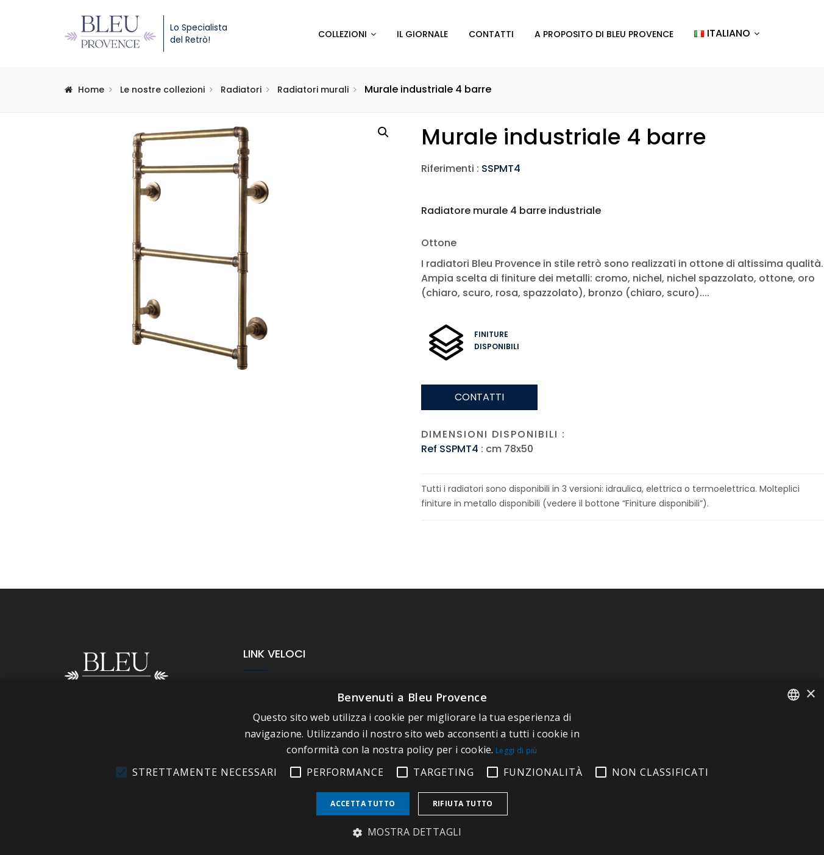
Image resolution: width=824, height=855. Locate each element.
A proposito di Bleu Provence (604, 34)
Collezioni (342, 34)
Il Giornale (422, 34)
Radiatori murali (313, 89)
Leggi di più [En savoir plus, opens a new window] (516, 750)
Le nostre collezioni (162, 89)
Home (91, 89)
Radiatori (241, 89)
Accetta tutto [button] (362, 803)
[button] (383, 132)
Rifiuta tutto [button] (463, 803)
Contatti (491, 34)
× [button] (810, 694)
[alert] (412, 767)
